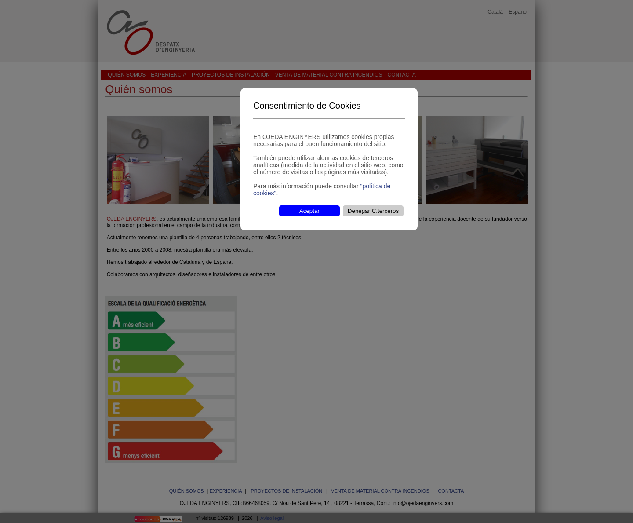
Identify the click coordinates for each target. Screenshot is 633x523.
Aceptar (309, 211)
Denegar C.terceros (373, 211)
